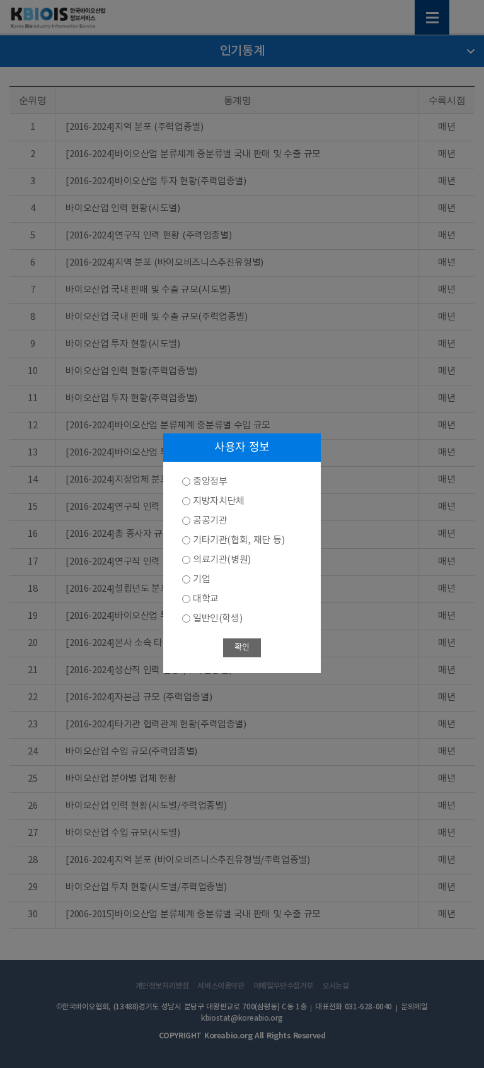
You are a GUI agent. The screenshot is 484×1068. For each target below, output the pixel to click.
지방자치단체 (219, 501)
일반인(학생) (217, 618)
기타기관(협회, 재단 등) (238, 540)
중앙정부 (210, 481)
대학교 (206, 599)
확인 (241, 647)
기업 (201, 579)
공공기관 (210, 520)
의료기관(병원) (222, 560)
